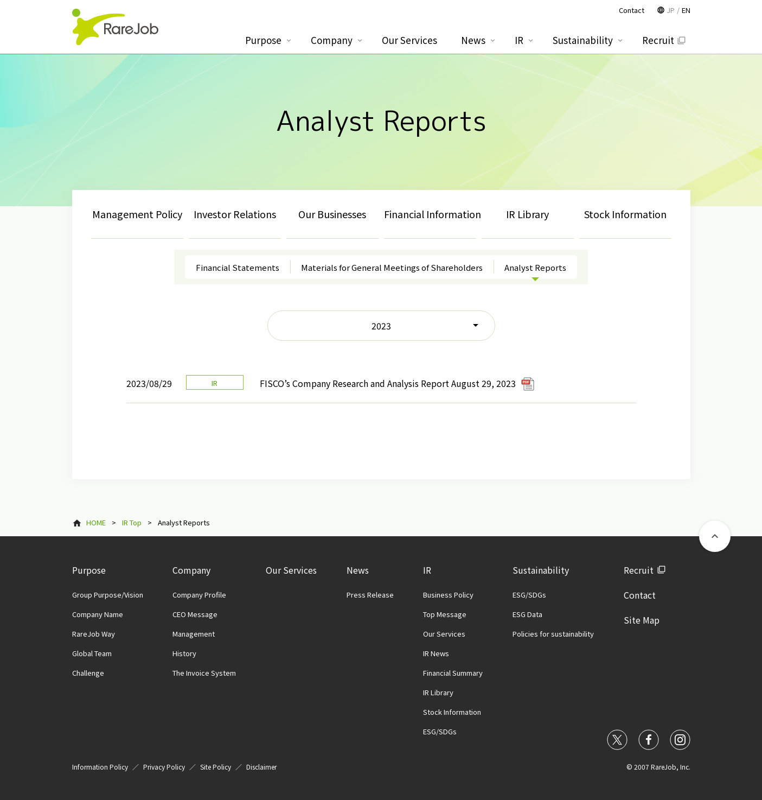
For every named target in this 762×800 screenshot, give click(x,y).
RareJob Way (93, 633)
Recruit (639, 569)
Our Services (291, 569)
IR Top (132, 522)
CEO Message (194, 614)
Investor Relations (235, 214)
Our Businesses (332, 214)
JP (671, 10)
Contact (640, 594)
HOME (96, 522)
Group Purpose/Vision (107, 594)
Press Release (370, 594)
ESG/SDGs (440, 731)
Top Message (444, 614)
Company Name (97, 614)
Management (193, 633)
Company (191, 569)
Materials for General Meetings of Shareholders (392, 267)
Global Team (92, 653)
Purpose (89, 569)
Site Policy (215, 766)
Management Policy (137, 214)
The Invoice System (204, 673)
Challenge (88, 673)
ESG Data (527, 614)
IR (427, 569)
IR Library (527, 214)
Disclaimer (261, 766)
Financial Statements (237, 267)
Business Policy (448, 594)
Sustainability (541, 569)
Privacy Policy (164, 766)
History (184, 653)
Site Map (641, 619)
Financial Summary (453, 673)
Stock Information (625, 214)
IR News (436, 653)
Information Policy (100, 766)
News (358, 569)
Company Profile (199, 594)
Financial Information (430, 214)
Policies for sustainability (553, 633)
